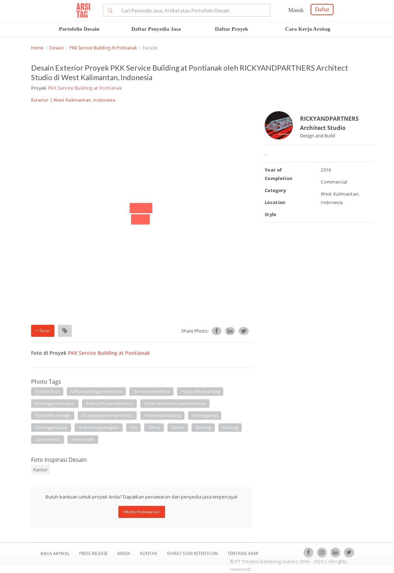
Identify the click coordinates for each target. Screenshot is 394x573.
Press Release (93, 553)
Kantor (40, 469)
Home (37, 48)
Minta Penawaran (142, 511)
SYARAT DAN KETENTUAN (193, 553)
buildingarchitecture (55, 403)
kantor (178, 427)
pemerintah (83, 439)
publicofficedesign (53, 415)
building (203, 427)
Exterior (40, 100)
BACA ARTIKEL (55, 553)
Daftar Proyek (231, 29)
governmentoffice (152, 391)
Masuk (296, 10)
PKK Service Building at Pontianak (103, 48)
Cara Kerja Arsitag (307, 29)
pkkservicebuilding (163, 415)
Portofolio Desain (79, 29)
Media (124, 553)
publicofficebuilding (200, 391)
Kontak (149, 553)
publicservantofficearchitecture (175, 403)
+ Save (43, 331)
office (154, 427)
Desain (56, 48)
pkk (133, 427)
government (47, 439)
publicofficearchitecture (109, 403)
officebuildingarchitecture (97, 391)
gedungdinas (205, 415)
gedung (230, 427)
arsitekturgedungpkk (99, 427)
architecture (47, 391)
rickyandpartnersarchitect (107, 415)
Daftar (322, 9)
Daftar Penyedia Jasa (156, 29)
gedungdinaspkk (51, 427)
